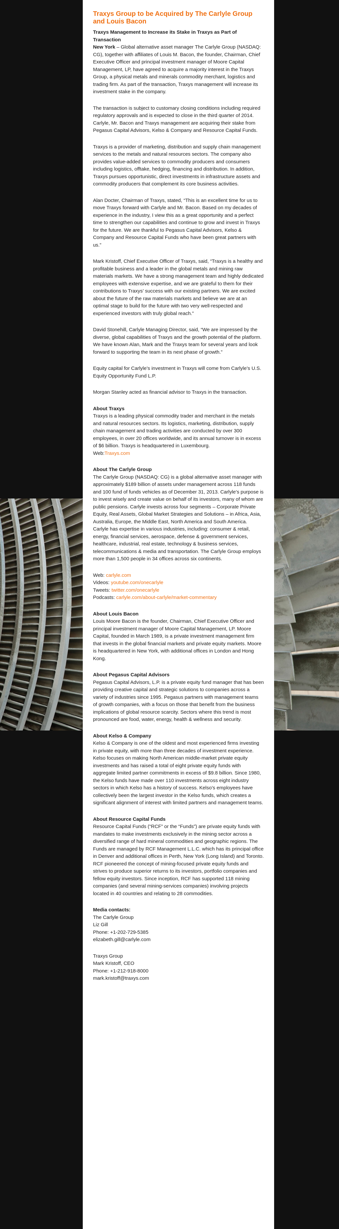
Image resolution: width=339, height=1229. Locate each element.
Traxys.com (117, 453)
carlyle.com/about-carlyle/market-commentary (166, 597)
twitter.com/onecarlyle (135, 590)
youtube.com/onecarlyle (137, 582)
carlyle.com (118, 575)
